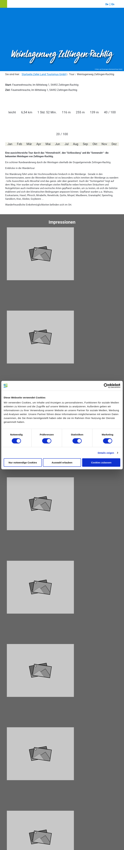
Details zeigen (106, 452)
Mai (48, 144)
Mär (29, 144)
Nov (104, 144)
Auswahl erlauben (62, 462)
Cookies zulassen (101, 462)
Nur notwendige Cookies (23, 462)
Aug (75, 144)
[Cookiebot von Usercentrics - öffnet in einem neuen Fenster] (106, 385)
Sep (85, 144)
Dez (114, 144)
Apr (38, 144)
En (112, 4)
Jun (57, 144)
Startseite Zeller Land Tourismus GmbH (44, 74)
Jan (9, 144)
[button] (3, 4)
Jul (67, 144)
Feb (19, 144)
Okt (95, 144)
